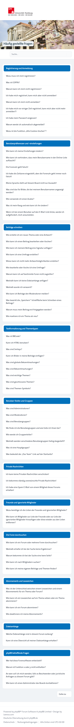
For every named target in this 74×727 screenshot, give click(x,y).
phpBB (17, 711)
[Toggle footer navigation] (3, 704)
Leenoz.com (8, 714)
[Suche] (63, 54)
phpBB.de (33, 718)
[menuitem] (9, 722)
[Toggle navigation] (70, 10)
